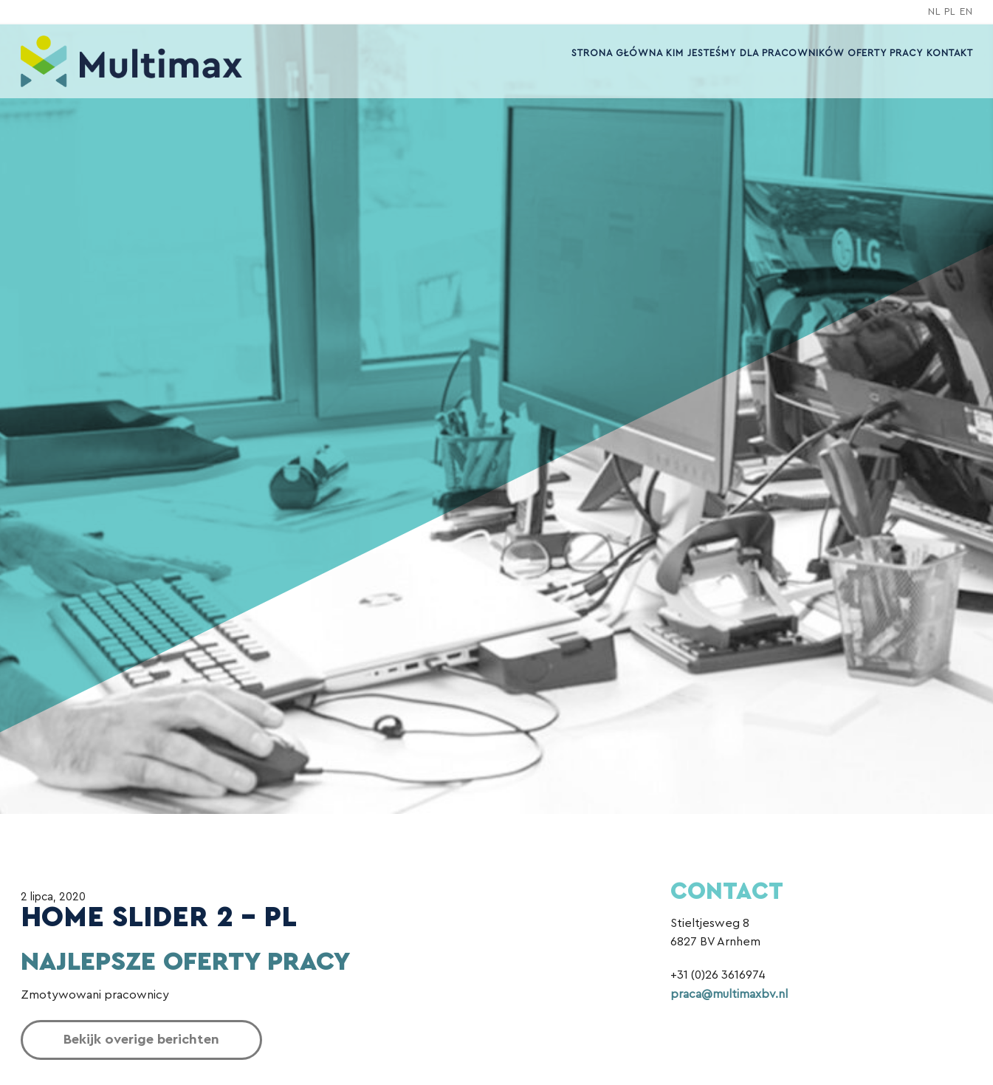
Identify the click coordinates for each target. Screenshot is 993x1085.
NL (934, 12)
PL (950, 12)
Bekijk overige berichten (141, 1040)
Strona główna (613, 53)
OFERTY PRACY (884, 53)
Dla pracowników (790, 53)
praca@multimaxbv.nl (729, 994)
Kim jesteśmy (698, 53)
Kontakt (949, 53)
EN (966, 12)
